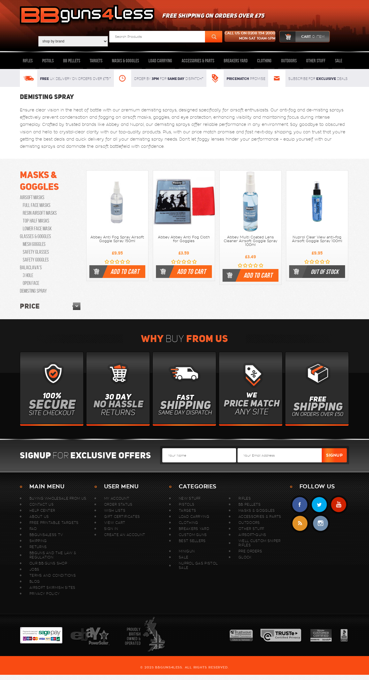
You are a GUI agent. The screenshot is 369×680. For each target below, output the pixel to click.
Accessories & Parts (198, 60)
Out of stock (324, 271)
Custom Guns (193, 535)
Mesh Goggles (34, 244)
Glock (245, 557)
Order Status (118, 504)
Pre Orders (250, 551)
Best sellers (192, 541)
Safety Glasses (36, 252)
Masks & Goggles (125, 60)
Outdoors (289, 60)
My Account (116, 498)
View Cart (114, 522)
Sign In (111, 528)
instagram (320, 523)
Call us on (250, 36)
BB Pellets (71, 60)
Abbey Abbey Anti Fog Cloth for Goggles (184, 239)
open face (31, 283)
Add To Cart (124, 271)
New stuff (190, 498)
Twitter (319, 504)
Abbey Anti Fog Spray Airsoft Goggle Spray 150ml (117, 239)
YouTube (338, 504)
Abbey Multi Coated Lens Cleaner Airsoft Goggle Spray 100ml (250, 241)
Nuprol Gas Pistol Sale (198, 565)
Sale (338, 60)
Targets (96, 60)
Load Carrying (160, 60)
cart (302, 36)
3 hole (28, 275)
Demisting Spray (33, 291)
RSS (300, 523)
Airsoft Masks (32, 197)
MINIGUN (187, 551)
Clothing (264, 60)
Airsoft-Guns (252, 535)
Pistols (48, 60)
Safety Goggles (36, 260)
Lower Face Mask (37, 228)
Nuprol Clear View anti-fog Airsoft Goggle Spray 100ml (317, 239)
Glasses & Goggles (35, 236)
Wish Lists (114, 510)
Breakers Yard (236, 60)
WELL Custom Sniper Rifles (259, 543)
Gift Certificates (122, 516)
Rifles (28, 60)
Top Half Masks (36, 221)
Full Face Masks (36, 205)
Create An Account (124, 535)
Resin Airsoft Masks (40, 213)
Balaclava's (31, 267)
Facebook (300, 504)
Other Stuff (315, 60)
